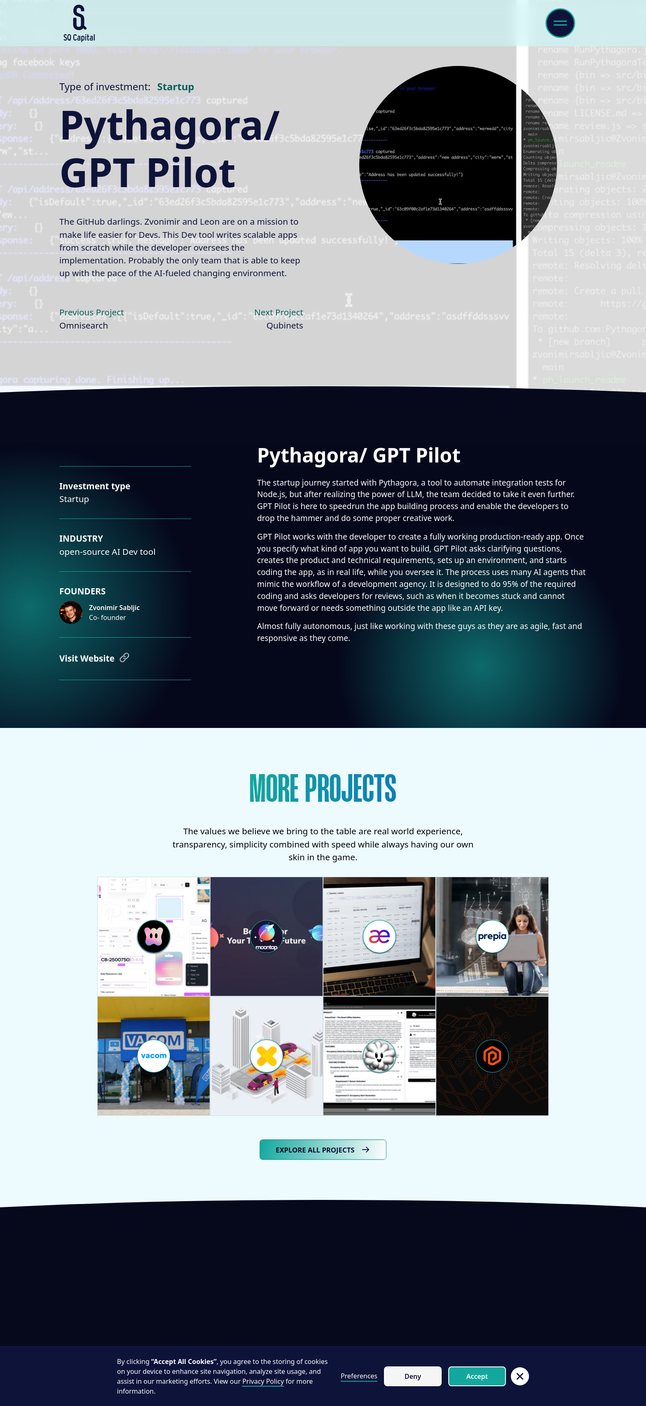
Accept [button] (477, 1376)
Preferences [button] (359, 1375)
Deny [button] (413, 1376)
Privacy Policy (263, 1381)
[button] (520, 1376)
